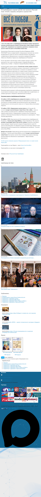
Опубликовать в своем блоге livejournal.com (13, 297)
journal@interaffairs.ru (7, 377)
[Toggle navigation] (3, 6)
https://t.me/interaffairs (26, 145)
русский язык (14, 153)
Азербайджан (21, 153)
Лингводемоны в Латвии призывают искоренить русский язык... (17, 258)
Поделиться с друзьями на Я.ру (10, 298)
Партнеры (3, 385)
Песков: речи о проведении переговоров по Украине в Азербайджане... (20, 195)
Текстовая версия (7, 352)
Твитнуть (4, 296)
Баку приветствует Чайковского (9, 289)
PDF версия (7, 354)
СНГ (10, 153)
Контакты (3, 372)
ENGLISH (38, 0)
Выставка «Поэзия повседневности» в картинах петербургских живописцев (17, 331)
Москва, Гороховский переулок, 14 (11, 375)
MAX (24, 148)
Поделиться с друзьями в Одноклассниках (13, 302)
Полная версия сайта (6, 402)
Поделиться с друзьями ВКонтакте (11, 299)
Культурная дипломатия (14, 8)
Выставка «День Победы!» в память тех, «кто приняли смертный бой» (19, 313)
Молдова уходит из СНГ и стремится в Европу (13, 226)
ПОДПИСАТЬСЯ (6, 360)
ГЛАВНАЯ (5, 8)
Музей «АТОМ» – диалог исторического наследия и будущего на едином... (21, 322)
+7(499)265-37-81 (7, 380)
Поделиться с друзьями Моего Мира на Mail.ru (14, 301)
